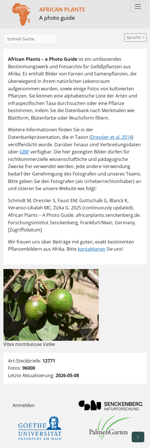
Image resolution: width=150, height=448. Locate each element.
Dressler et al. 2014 (111, 137)
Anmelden (24, 405)
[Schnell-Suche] (30, 39)
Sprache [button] (134, 37)
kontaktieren (91, 249)
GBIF (24, 152)
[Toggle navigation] (137, 6)
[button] (138, 437)
